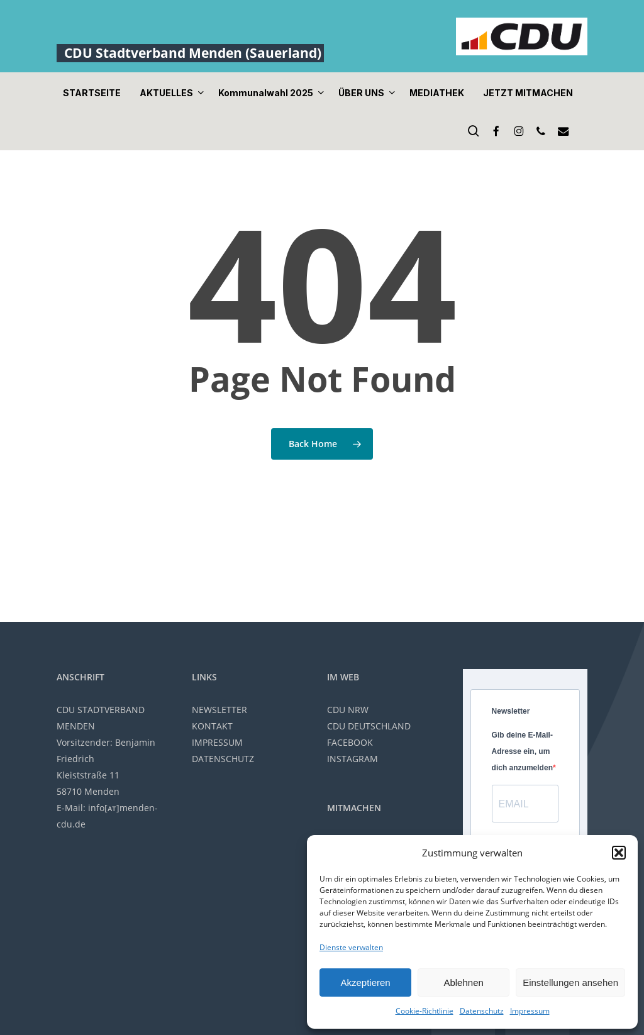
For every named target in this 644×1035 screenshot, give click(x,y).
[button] (619, 852)
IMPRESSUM (217, 742)
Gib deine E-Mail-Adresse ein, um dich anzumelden (522, 751)
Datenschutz (482, 1010)
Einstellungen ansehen (570, 982)
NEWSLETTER (219, 710)
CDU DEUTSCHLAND (369, 726)
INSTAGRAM (352, 759)
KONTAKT (212, 726)
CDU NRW (348, 710)
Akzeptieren (365, 982)
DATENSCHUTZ (223, 759)
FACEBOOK (350, 742)
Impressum (530, 1010)
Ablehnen (463, 982)
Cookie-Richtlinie (424, 1010)
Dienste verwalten (351, 947)
